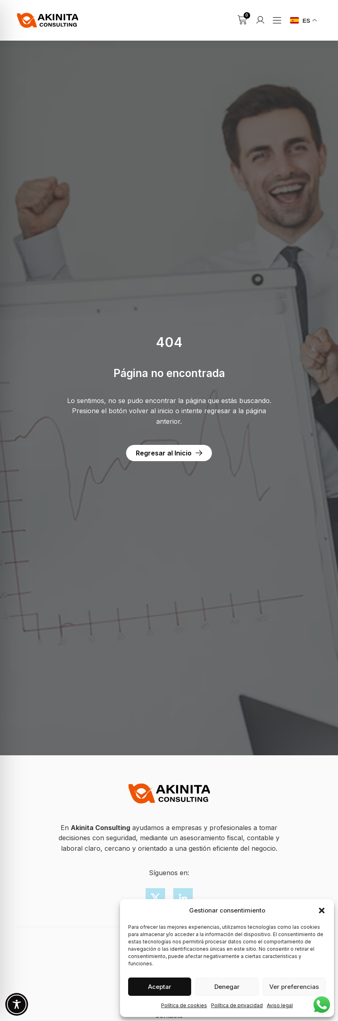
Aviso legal (280, 1005)
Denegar (227, 987)
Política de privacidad (237, 1005)
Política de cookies (184, 1005)
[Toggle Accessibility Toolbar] (16, 1004)
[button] (322, 910)
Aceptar (159, 987)
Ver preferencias (294, 987)
